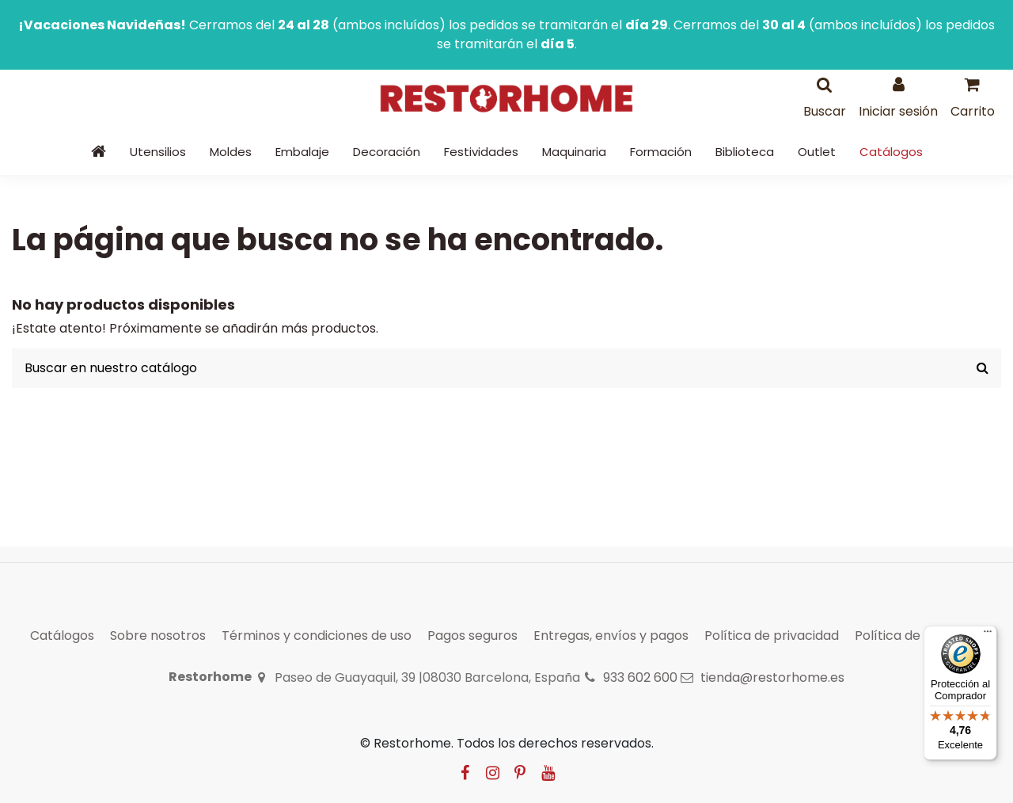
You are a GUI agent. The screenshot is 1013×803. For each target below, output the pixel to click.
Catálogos (62, 635)
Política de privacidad (771, 635)
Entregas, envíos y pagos (611, 635)
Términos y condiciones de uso (317, 635)
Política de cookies (913, 635)
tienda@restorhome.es (772, 677)
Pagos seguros (472, 635)
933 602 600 (640, 677)
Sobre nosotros (158, 635)
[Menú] (987, 635)
